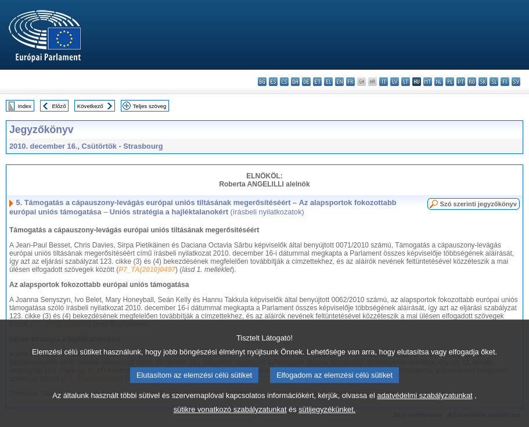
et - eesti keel (317, 81)
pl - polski (449, 81)
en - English (339, 81)
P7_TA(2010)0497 (146, 269)
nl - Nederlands (438, 81)
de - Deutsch (306, 81)
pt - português (460, 81)
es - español (273, 81)
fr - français (350, 81)
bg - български (262, 81)
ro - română (471, 81)
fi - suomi (505, 81)
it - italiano (383, 81)
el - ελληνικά (328, 81)
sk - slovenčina (482, 81)
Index (24, 106)
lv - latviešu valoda (394, 81)
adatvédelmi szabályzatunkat (424, 406)
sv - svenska (516, 81)
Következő (90, 106)
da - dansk (295, 81)
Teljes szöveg (150, 106)
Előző (59, 106)
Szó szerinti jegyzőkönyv (478, 203)
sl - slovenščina (494, 81)
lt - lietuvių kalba (405, 81)
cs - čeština (284, 81)
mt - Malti (427, 81)
